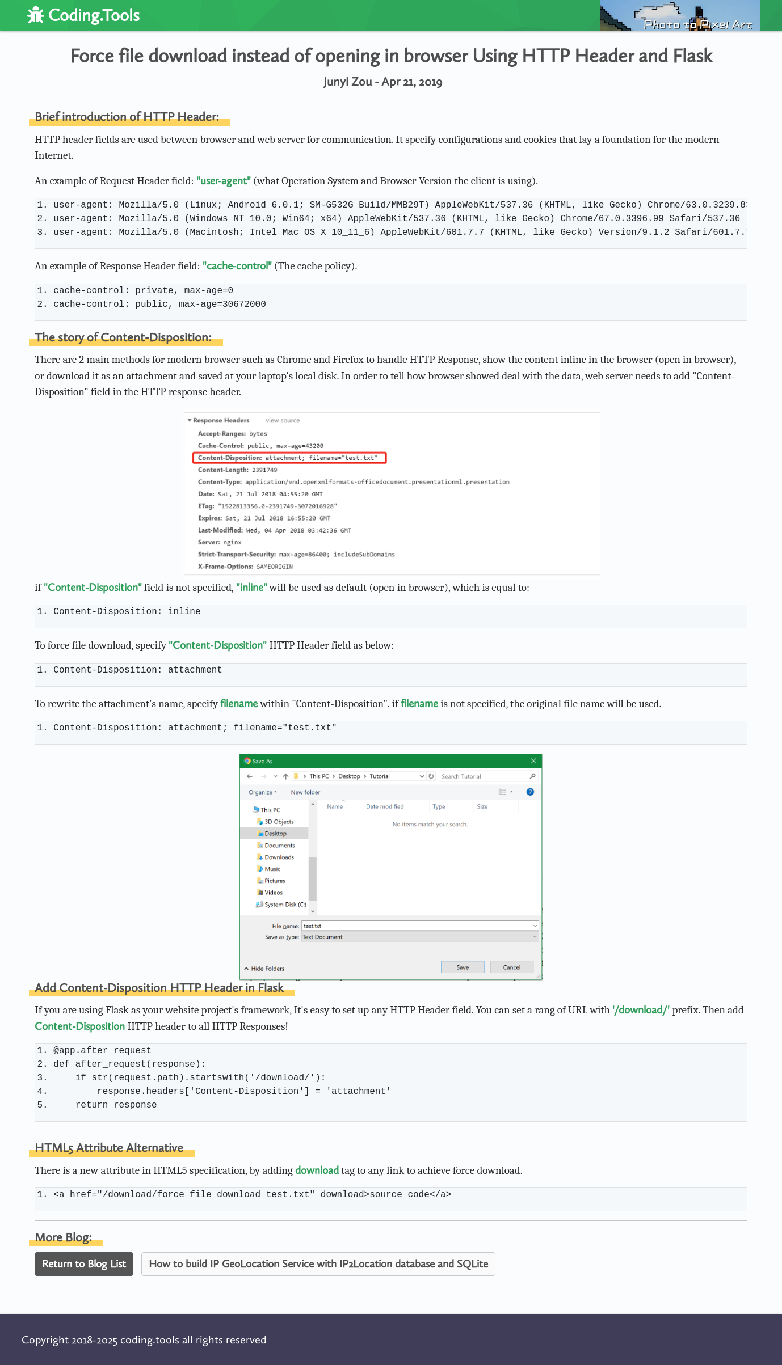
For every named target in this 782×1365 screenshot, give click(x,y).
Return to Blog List (84, 1263)
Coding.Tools (83, 15)
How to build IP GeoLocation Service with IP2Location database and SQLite (318, 1263)
